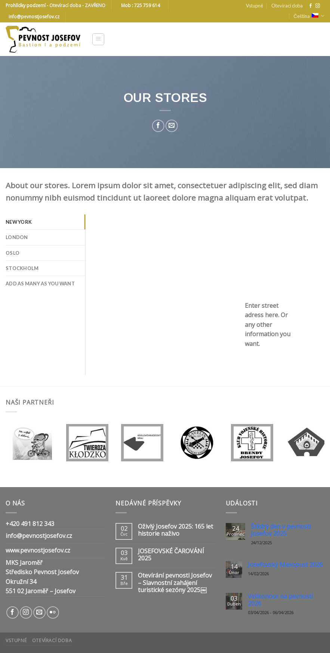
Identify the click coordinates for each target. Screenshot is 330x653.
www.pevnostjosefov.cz (38, 550)
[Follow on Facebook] (310, 6)
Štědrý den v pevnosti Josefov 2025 (281, 530)
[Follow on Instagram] (317, 6)
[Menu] (98, 39)
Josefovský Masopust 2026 (285, 564)
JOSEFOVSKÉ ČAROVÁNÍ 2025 (171, 555)
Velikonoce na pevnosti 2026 (280, 600)
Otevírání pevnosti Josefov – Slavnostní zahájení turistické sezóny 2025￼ (175, 583)
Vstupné (254, 6)
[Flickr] (53, 612)
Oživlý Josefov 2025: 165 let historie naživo (175, 530)
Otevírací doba (287, 6)
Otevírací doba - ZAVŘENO (77, 5)
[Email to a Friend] (172, 126)
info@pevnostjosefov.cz (39, 536)
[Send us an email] (39, 612)
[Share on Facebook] (158, 126)
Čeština (309, 15)
